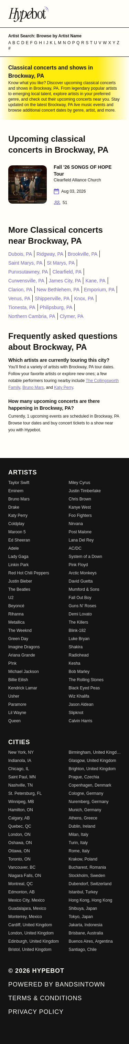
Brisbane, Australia (86, 933)
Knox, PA (84, 298)
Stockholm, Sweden (87, 875)
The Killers (78, 622)
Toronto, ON (19, 859)
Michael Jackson (23, 671)
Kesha (74, 663)
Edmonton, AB (21, 892)
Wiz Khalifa (79, 696)
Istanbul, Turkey (83, 892)
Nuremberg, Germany (89, 801)
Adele (13, 548)
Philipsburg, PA (56, 307)
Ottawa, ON (19, 851)
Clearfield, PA (67, 272)
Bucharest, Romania (87, 867)
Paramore (17, 704)
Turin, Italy (78, 842)
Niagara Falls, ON (24, 875)
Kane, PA (95, 280)
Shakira (76, 647)
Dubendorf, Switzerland (90, 883)
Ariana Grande (21, 655)
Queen (14, 720)
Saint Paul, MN (22, 777)
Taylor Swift (18, 482)
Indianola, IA (19, 760)
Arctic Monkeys (83, 573)
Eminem (15, 490)
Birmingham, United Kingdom (95, 752)
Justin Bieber (20, 581)
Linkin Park (18, 564)
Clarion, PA (20, 289)
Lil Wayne (17, 712)
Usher (13, 696)
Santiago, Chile (83, 949)
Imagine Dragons (24, 647)
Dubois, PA (20, 254)
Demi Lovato (80, 614)
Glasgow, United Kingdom (92, 760)
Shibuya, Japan (83, 908)
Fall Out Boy (80, 597)
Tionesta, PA (21, 307)
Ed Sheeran (19, 540)
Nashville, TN (20, 785)
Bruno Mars (33, 387)
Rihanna (16, 614)
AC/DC (75, 548)
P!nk (12, 663)
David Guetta (81, 581)
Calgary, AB (19, 818)
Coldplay (16, 523)
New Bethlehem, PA (58, 289)
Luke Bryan (79, 638)
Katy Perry (63, 387)
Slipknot (76, 712)
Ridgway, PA (49, 254)
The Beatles (19, 589)
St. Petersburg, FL (25, 793)
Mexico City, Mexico (26, 900)
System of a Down (85, 556)
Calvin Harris (81, 720)
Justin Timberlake (85, 490)
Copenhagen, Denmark (90, 785)
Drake (13, 507)
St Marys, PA (61, 263)
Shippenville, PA (52, 298)
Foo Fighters (80, 515)
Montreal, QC (20, 883)
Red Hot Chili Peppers (28, 573)
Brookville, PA (82, 254)
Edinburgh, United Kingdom (33, 941)
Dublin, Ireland (82, 826)
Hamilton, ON (20, 809)
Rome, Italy (79, 851)
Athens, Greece (83, 818)
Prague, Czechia (84, 777)
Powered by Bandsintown (56, 984)
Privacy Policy (36, 1011)
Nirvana (76, 523)
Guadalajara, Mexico (27, 908)
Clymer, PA (72, 316)
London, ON (19, 834)
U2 (10, 597)
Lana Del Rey (81, 540)
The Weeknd (20, 630)
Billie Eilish (18, 679)
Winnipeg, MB (21, 801)
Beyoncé (16, 605)
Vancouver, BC (21, 867)
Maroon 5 (17, 532)
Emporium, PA (99, 289)
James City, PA (65, 280)
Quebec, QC (19, 826)
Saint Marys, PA (25, 263)
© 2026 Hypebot (36, 970)
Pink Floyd (78, 564)
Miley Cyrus (79, 482)
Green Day (18, 638)
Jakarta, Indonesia (86, 924)
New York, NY (21, 752)
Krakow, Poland (83, 859)
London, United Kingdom (31, 933)
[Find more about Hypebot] (64, 13)
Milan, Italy (78, 834)
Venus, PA (19, 298)
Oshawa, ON (20, 842)
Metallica (16, 622)
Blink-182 (77, 630)
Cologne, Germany (86, 793)
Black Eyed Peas (84, 688)
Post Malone (80, 532)
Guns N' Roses (82, 605)
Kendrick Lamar (22, 688)
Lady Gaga (18, 556)
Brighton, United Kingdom (92, 768)
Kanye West (80, 507)
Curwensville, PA (26, 280)
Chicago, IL (18, 768)
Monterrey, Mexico (25, 916)
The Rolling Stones (86, 679)
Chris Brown (80, 499)
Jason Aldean (81, 704)
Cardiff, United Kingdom (30, 924)
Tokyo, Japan (81, 916)
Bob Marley (79, 671)
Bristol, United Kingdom (29, 949)
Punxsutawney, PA (28, 272)
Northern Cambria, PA (31, 316)
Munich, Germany (85, 809)
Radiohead (79, 655)
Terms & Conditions (45, 998)
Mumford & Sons (84, 589)
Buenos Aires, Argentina (91, 941)
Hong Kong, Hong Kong (90, 900)
